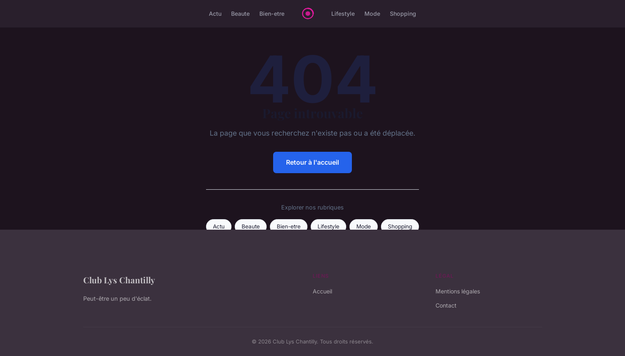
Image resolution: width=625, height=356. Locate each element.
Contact (446, 305)
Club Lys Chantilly (119, 279)
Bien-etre (271, 13)
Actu (215, 13)
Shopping (403, 13)
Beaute (240, 13)
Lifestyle (343, 13)
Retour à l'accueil (312, 162)
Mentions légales (458, 291)
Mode (372, 13)
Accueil (322, 291)
